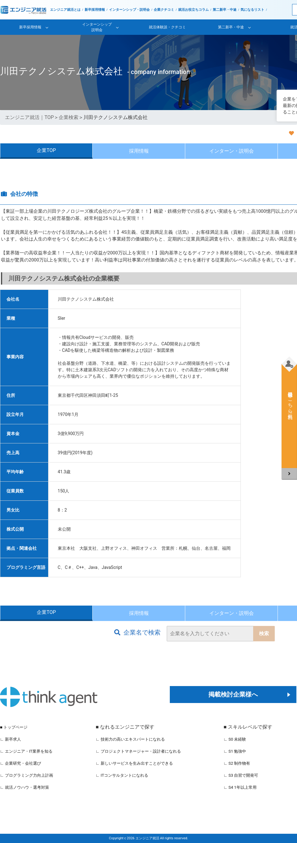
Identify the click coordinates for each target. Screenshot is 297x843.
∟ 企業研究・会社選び (20, 763)
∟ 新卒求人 (10, 739)
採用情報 (139, 151)
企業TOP (46, 150)
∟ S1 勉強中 (235, 751)
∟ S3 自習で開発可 (241, 775)
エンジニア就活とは (65, 10)
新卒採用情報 (95, 10)
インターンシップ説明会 (97, 27)
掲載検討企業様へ (233, 694)
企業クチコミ (164, 10)
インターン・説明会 (231, 151)
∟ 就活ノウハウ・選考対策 (24, 787)
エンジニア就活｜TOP (29, 117)
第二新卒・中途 (224, 10)
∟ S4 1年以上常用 (240, 787)
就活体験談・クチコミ (167, 27)
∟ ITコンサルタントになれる (122, 775)
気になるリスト (252, 10)
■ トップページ (13, 727)
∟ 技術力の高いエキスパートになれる (130, 739)
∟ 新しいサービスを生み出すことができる (134, 763)
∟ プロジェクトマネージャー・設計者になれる (138, 751)
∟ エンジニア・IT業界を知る (26, 751)
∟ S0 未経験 (235, 739)
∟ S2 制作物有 (237, 763)
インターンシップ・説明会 (129, 10)
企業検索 (68, 117)
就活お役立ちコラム (193, 10)
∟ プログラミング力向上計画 (26, 775)
